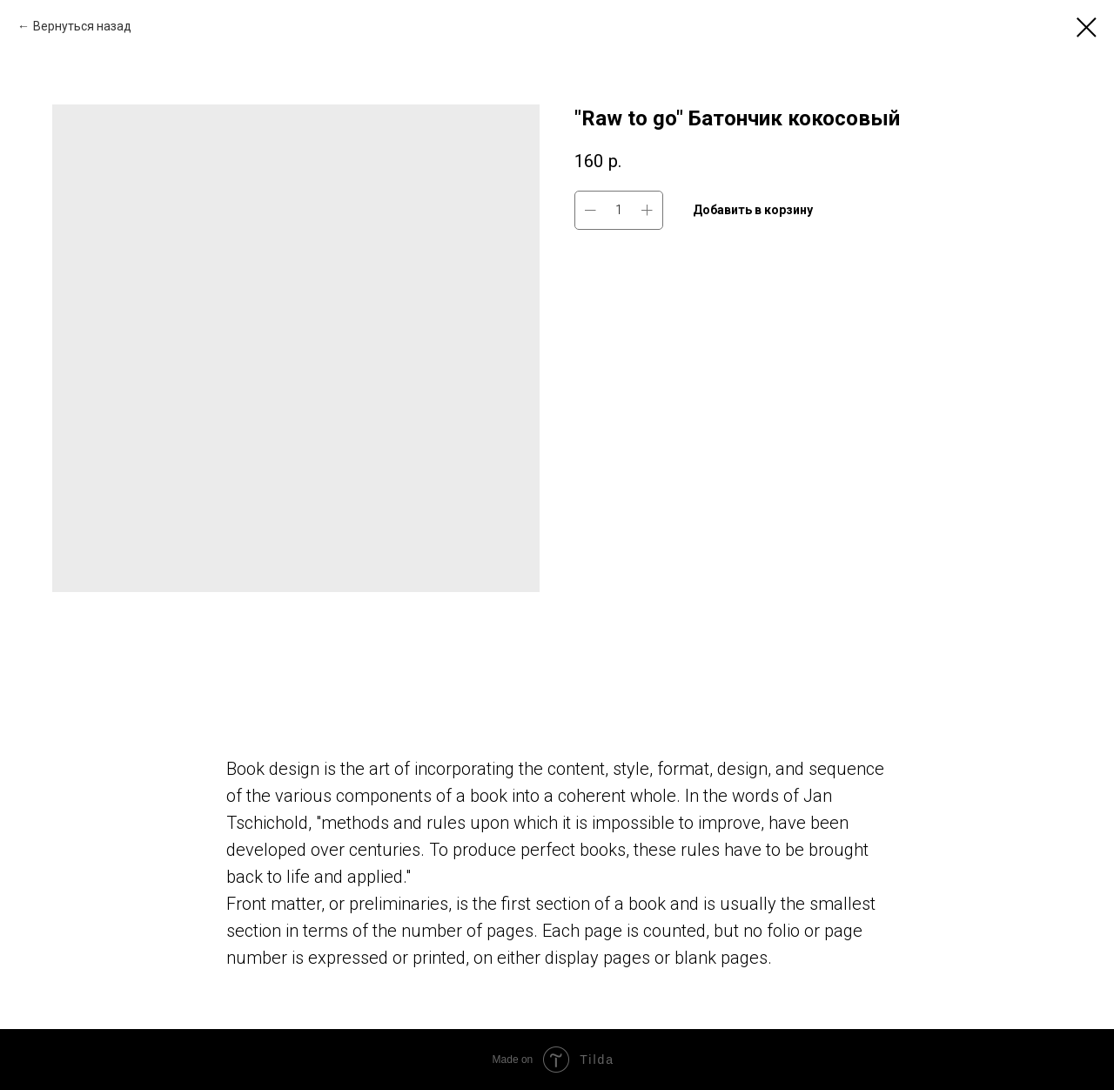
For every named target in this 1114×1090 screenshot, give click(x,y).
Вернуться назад (82, 26)
